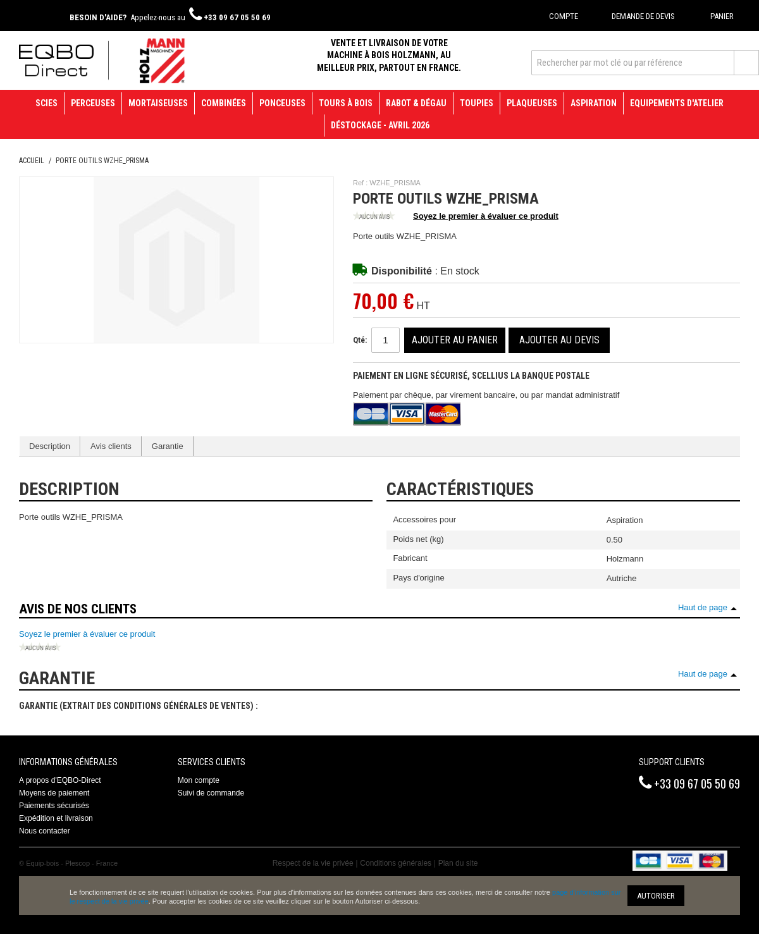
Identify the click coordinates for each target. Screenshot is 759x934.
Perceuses (93, 103)
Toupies (476, 103)
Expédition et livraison (56, 818)
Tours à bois (346, 103)
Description (49, 446)
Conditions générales (395, 863)
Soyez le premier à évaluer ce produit (455, 217)
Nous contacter (44, 830)
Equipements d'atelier (677, 103)
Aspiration (594, 103)
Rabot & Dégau (416, 103)
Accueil (31, 160)
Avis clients (111, 446)
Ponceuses (282, 103)
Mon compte (198, 780)
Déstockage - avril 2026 (380, 125)
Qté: (360, 340)
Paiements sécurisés (54, 805)
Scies (46, 103)
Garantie (167, 446)
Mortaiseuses (158, 103)
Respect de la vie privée (313, 863)
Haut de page (702, 607)
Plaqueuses (532, 103)
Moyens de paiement (54, 793)
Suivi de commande (211, 793)
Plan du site (458, 863)
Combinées (223, 103)
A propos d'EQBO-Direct (60, 780)
